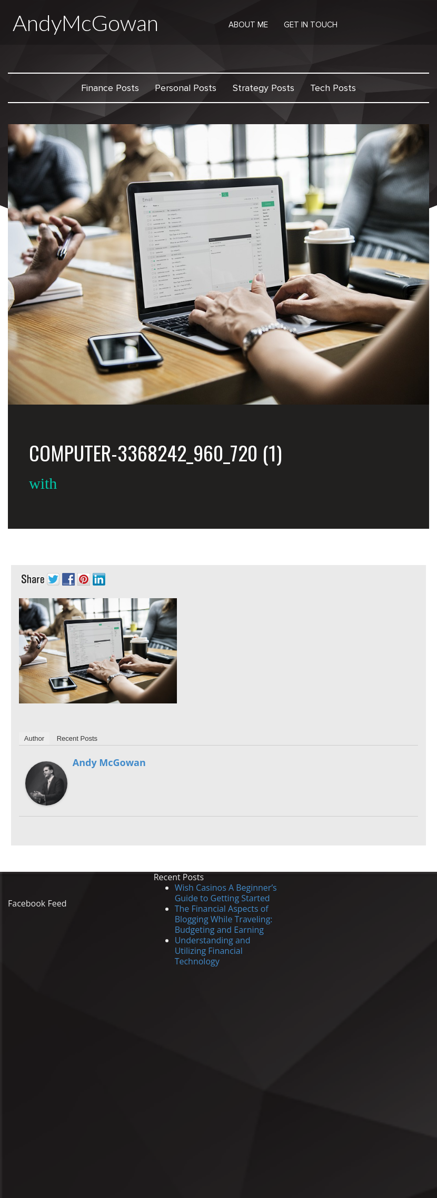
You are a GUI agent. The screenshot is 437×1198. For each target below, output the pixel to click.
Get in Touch (310, 24)
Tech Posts (333, 88)
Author (34, 738)
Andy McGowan (109, 762)
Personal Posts (185, 88)
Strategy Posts (263, 88)
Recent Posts (77, 738)
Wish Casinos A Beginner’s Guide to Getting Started (226, 893)
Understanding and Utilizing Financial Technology (213, 950)
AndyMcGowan (85, 22)
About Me (248, 24)
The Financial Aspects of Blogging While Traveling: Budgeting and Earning (224, 919)
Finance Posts (110, 88)
